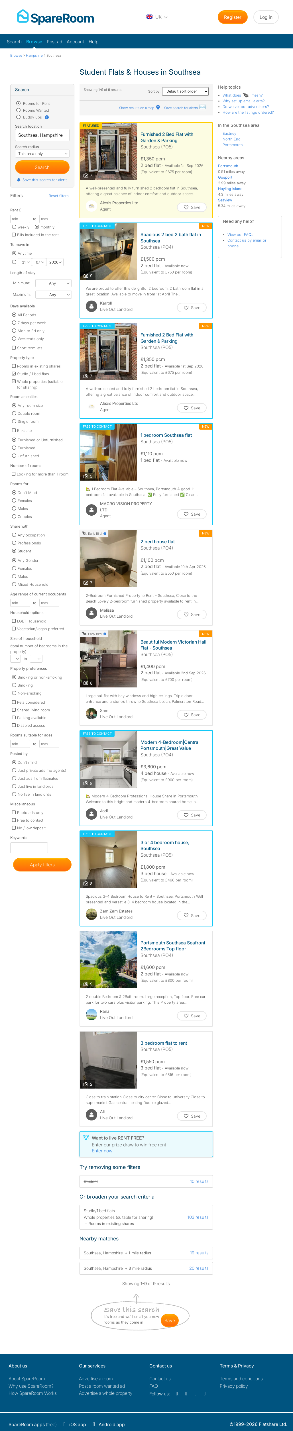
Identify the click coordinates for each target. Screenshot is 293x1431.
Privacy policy (234, 1386)
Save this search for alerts (42, 179)
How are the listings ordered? (248, 112)
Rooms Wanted (35, 110)
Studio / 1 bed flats (33, 373)
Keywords (18, 838)
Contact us (160, 1378)
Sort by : (178, 91)
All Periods (27, 315)
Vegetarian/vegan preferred (40, 628)
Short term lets (29, 348)
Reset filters (59, 195)
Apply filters (42, 864)
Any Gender (28, 560)
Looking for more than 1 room (42, 474)
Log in (266, 17)
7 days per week (32, 323)
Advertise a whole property (106, 1393)
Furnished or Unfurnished (40, 440)
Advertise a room (96, 1378)
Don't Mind (27, 492)
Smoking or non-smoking (40, 677)
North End (232, 139)
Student (24, 551)
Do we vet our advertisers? (246, 106)
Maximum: (21, 294)
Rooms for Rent (36, 103)
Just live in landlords (36, 786)
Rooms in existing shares (39, 366)
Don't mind (27, 762)
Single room (28, 421)
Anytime (25, 253)
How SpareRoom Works (33, 1393)
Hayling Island (230, 188)
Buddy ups (35, 117)
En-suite (24, 430)
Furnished (26, 448)
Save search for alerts (185, 108)
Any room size (30, 405)
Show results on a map (140, 108)
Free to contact (30, 820)
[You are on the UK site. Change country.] (157, 17)
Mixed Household (33, 584)
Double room (29, 413)
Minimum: (21, 283)
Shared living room (33, 710)
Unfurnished (28, 456)
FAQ (153, 1386)
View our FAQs (240, 234)
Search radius (27, 146)
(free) (33, 1424)
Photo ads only (30, 812)
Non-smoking (30, 693)
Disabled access (31, 725)
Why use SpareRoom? (31, 1386)
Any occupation (31, 535)
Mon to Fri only (31, 330)
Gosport (225, 177)
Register (232, 17)
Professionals (29, 543)
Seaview (225, 200)
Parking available (31, 717)
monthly (47, 227)
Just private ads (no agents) (42, 770)
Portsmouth (233, 144)
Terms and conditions (241, 1378)
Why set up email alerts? (244, 101)
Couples (25, 516)
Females (25, 500)
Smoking (25, 685)
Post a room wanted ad (102, 1386)
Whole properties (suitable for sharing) (39, 384)
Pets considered (31, 702)
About (27, 1378)
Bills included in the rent (38, 234)
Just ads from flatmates (38, 778)
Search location (28, 126)
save (169, 1320)
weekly (23, 227)
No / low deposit (31, 828)
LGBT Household (31, 621)
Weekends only (31, 338)
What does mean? (243, 95)
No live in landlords (34, 794)
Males (23, 508)
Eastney (229, 133)
